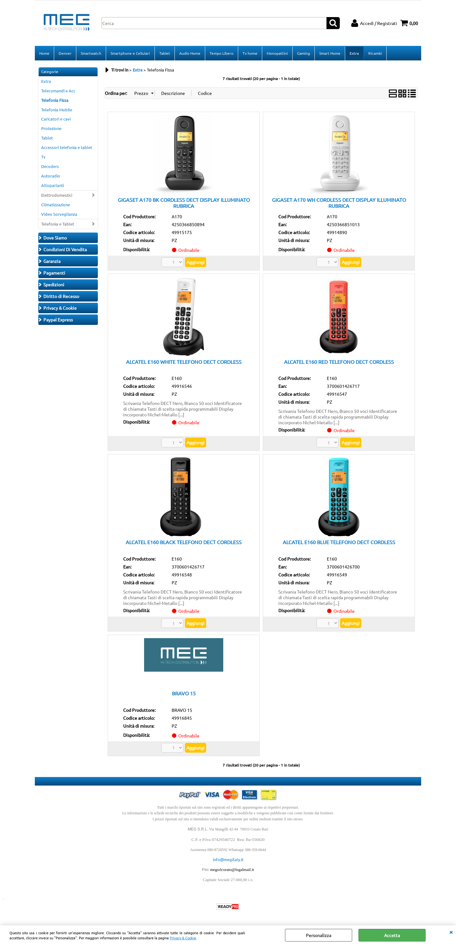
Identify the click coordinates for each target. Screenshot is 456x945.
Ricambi (374, 53)
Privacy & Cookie (183, 937)
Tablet (164, 53)
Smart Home (329, 53)
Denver (65, 53)
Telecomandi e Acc (58, 91)
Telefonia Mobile (56, 110)
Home (44, 53)
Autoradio (50, 176)
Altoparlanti (52, 186)
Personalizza (318, 935)
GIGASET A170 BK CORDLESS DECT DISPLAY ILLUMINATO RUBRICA (184, 203)
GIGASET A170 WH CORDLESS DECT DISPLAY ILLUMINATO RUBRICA (339, 203)
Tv (43, 157)
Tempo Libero (221, 53)
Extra (353, 53)
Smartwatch (91, 53)
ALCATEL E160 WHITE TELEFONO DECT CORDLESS (184, 362)
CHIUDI (451, 932)
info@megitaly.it (228, 860)
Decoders (50, 167)
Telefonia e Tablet (57, 224)
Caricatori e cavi (56, 119)
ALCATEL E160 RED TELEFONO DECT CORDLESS (339, 362)
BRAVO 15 (184, 694)
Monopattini (277, 53)
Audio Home (189, 53)
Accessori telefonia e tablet (66, 148)
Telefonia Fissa (54, 100)
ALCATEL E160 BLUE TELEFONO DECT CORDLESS (339, 542)
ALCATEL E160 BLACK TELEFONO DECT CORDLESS (184, 542)
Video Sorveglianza (59, 214)
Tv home (249, 53)
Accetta (392, 935)
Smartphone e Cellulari (130, 53)
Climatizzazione (55, 205)
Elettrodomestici (56, 195)
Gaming (303, 53)
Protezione (51, 129)
